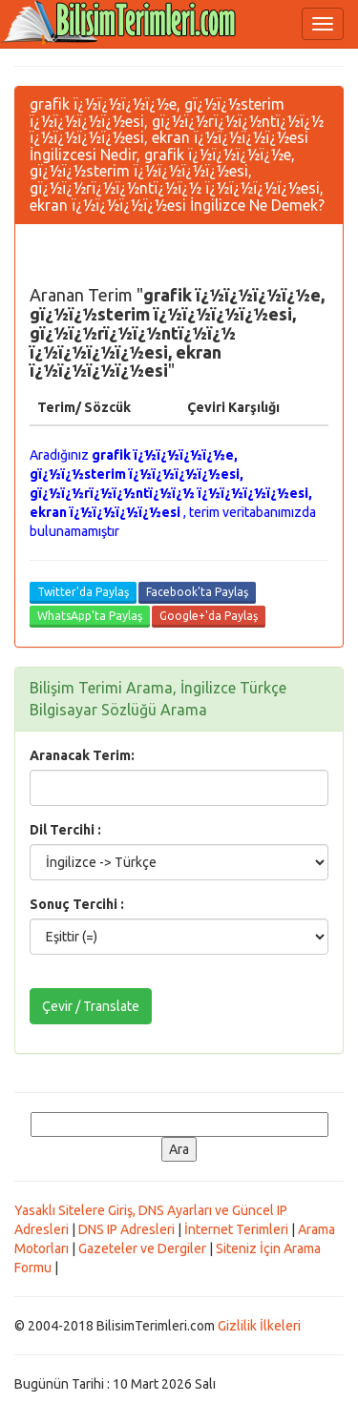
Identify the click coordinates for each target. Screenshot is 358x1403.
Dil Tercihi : (65, 829)
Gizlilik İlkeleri (259, 1325)
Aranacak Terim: (82, 755)
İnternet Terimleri (236, 1229)
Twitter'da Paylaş (83, 592)
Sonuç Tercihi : (77, 904)
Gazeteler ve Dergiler (142, 1248)
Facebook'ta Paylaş (197, 592)
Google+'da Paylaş (208, 615)
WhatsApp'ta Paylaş (89, 615)
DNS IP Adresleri (126, 1229)
